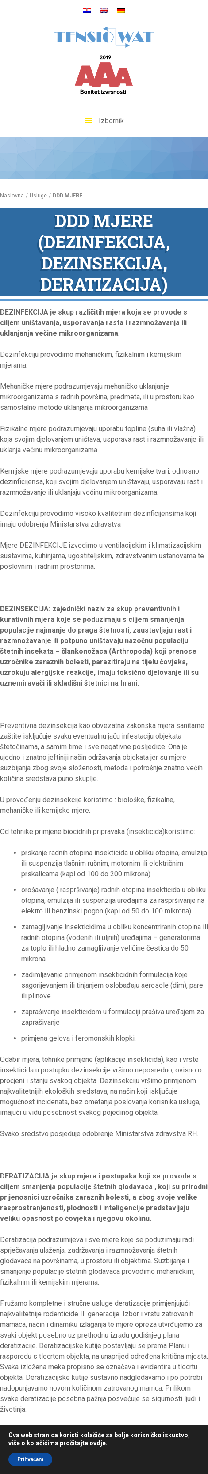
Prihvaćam (30, 1459)
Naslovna (12, 196)
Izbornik (104, 121)
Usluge (38, 196)
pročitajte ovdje (83, 1443)
